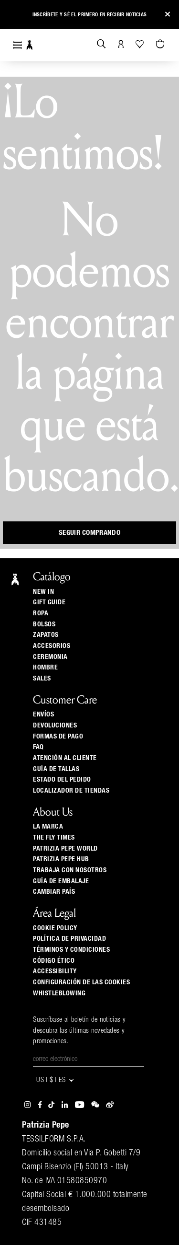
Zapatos (46, 635)
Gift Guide (49, 602)
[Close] (167, 14)
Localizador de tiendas (71, 790)
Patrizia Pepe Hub (61, 859)
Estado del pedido (62, 779)
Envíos (43, 714)
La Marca (48, 826)
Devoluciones (55, 725)
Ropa (40, 613)
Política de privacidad (69, 938)
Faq (38, 747)
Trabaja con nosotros (69, 870)
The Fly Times (54, 837)
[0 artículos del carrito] (161, 44)
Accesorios (51, 646)
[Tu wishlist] (141, 44)
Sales (42, 678)
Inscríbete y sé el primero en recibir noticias (89, 14)
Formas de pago (58, 736)
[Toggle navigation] (17, 45)
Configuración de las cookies (81, 982)
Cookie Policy (55, 928)
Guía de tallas (56, 769)
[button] (15, 16)
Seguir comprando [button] (89, 532)
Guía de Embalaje (61, 881)
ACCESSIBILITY (55, 971)
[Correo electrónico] (88, 1059)
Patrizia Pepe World (65, 848)
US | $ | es (55, 1080)
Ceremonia (50, 657)
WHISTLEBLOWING (59, 993)
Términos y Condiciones (71, 949)
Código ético (53, 960)
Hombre (45, 667)
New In (43, 591)
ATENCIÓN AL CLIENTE (65, 758)
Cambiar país (54, 891)
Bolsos (44, 624)
